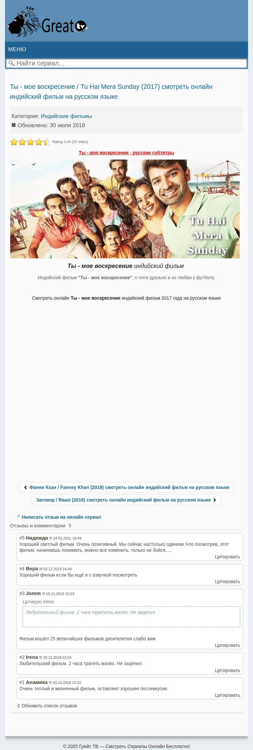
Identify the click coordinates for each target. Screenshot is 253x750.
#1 (22, 682)
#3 (22, 593)
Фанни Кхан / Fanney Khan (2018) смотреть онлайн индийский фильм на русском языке (126, 487)
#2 (22, 657)
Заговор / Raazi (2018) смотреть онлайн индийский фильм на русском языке (126, 500)
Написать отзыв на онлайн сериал (61, 517)
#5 (22, 538)
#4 (22, 568)
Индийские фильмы (66, 116)
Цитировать (227, 556)
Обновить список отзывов (49, 705)
